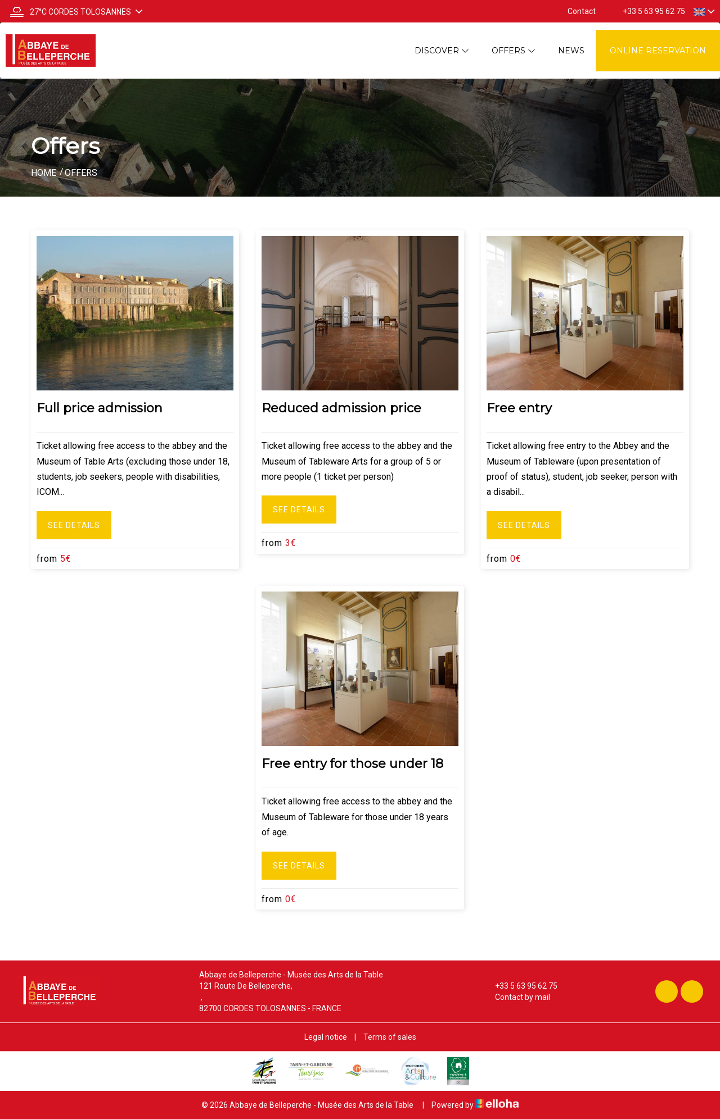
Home (43, 172)
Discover (442, 51)
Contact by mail (516, 997)
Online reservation (658, 51)
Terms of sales (389, 1036)
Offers (514, 51)
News (571, 51)
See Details (74, 525)
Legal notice (325, 1036)
